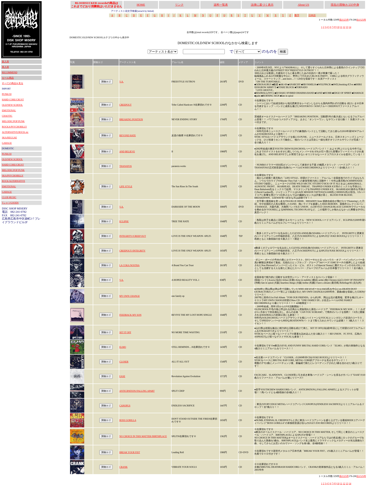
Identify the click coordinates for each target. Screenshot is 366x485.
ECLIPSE (123, 221)
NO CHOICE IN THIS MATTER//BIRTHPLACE (143, 436)
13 (347, 27)
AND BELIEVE (127, 151)
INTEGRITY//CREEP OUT (132, 236)
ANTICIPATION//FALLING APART (136, 391)
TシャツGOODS (10, 202)
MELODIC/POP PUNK (13, 121)
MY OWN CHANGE (129, 296)
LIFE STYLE (125, 186)
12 (344, 27)
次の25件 (361, 19)
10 (338, 27)
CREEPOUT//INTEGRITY (132, 250)
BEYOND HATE (127, 135)
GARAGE (7, 143)
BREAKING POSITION (131, 119)
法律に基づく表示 (262, 4)
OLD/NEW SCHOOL (12, 105)
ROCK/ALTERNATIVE (13, 181)
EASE (122, 376)
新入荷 (5, 61)
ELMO (122, 347)
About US (303, 4)
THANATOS (125, 166)
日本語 (312, 15)
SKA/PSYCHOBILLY (12, 175)
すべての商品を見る (12, 83)
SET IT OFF (125, 332)
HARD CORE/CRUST (13, 99)
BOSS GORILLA (127, 420)
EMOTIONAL (9, 110)
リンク (179, 4)
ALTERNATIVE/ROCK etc (15, 132)
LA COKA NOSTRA (129, 265)
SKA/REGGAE (9, 137)
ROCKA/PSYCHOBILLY (14, 126)
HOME (141, 4)
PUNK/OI (7, 94)
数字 (297, 15)
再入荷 (5, 67)
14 (350, 27)
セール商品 (8, 78)
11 (341, 27)
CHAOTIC (7, 116)
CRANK (123, 467)
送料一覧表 (221, 4)
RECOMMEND (9, 72)
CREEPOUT (125, 104)
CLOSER (123, 361)
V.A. (121, 81)
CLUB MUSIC (9, 197)
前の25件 (344, 19)
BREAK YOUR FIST (129, 452)
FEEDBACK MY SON (130, 315)
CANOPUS (124, 405)
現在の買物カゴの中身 (345, 4)
